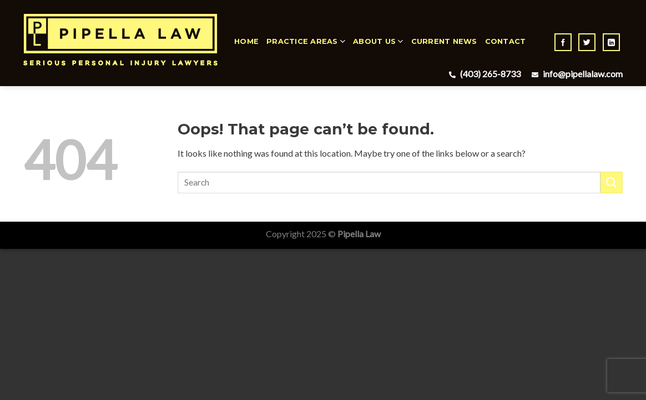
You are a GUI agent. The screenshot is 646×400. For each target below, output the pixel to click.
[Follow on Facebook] (563, 42)
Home (246, 41)
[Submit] (611, 182)
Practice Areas (305, 41)
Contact (505, 41)
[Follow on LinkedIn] (611, 42)
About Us (378, 41)
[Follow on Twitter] (586, 42)
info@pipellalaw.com (576, 73)
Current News (444, 41)
